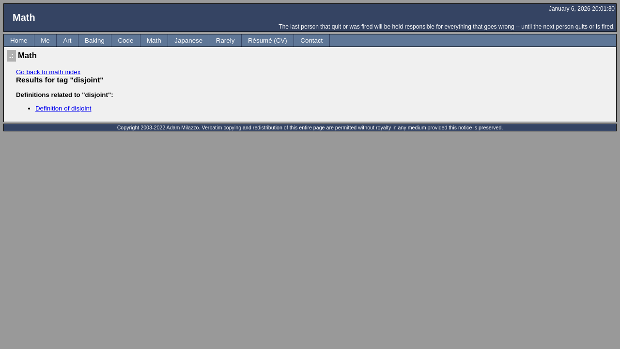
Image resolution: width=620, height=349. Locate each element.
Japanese (188, 40)
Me (45, 40)
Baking (95, 40)
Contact (311, 40)
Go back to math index (48, 72)
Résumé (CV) (267, 40)
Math (154, 40)
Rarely (225, 40)
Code (125, 40)
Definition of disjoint (63, 108)
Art (67, 40)
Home (19, 40)
